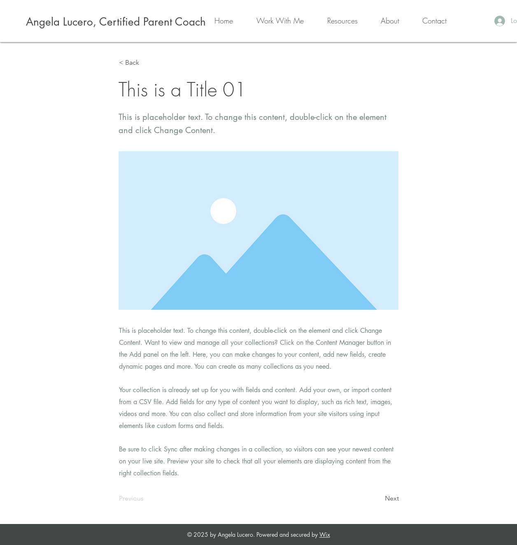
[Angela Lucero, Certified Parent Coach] (116, 21)
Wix (324, 534)
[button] (272, 20)
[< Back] (146, 62)
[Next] (378, 498)
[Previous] (146, 498)
